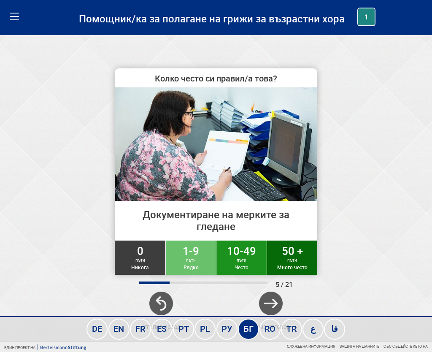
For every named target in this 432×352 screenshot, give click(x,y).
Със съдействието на (405, 346)
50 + (292, 257)
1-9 (191, 257)
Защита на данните (359, 346)
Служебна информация (311, 346)
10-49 (241, 257)
